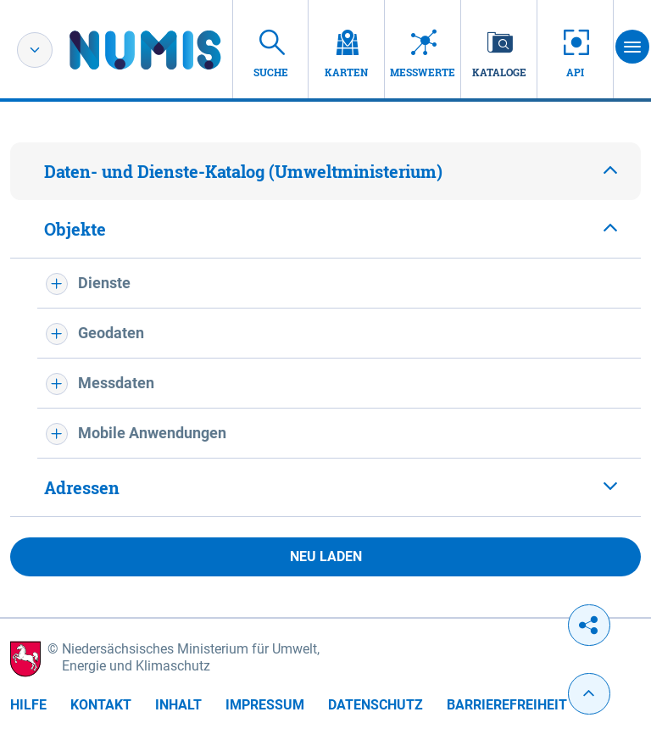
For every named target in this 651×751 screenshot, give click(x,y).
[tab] (325, 171)
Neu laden (326, 556)
